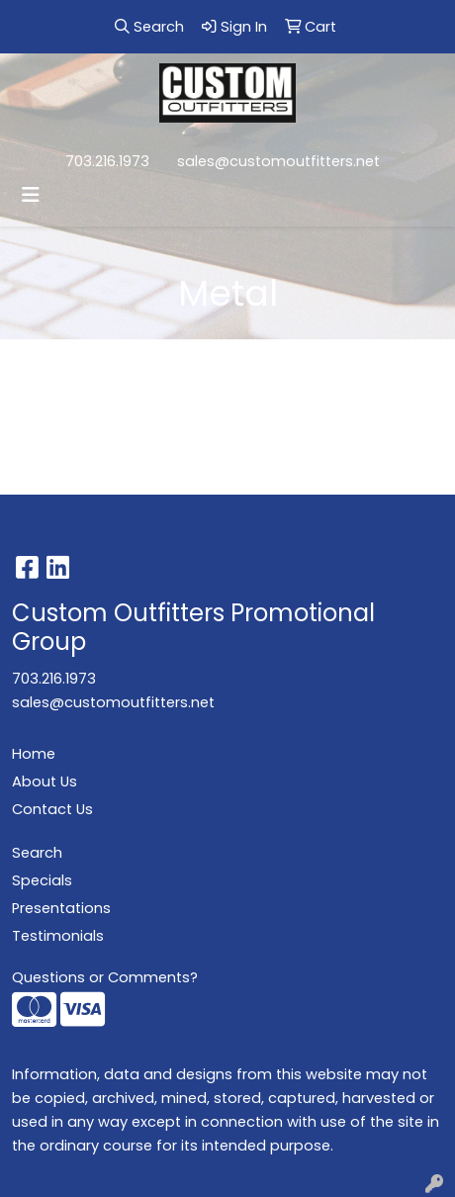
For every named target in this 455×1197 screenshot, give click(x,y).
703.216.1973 (107, 161)
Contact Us (52, 809)
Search (37, 853)
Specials (42, 880)
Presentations (61, 908)
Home (33, 754)
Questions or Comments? (105, 977)
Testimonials (58, 936)
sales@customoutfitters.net (278, 161)
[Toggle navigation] (30, 195)
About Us (44, 781)
